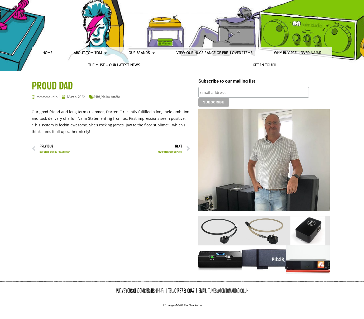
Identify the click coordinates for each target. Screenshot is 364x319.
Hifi (97, 97)
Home (47, 53)
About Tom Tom (90, 53)
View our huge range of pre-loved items (214, 53)
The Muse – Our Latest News (114, 65)
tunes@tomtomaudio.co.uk (228, 281)
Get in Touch (264, 65)
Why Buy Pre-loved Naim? (298, 53)
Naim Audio (110, 97)
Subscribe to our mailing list (226, 81)
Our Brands (141, 53)
